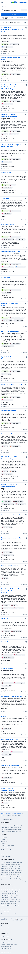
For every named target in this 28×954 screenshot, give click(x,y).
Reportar (24, 53)
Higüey (2, 843)
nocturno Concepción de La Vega (9, 893)
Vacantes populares (6, 911)
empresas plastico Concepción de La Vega (11, 872)
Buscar (14, 14)
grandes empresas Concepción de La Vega (11, 878)
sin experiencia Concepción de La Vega (10, 889)
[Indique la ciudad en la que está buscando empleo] (14, 10)
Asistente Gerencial (7, 224)
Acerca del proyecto (6, 925)
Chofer (3, 716)
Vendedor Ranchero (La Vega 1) (11, 385)
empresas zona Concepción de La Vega (10, 868)
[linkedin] (25, 919)
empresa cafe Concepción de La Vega (10, 874)
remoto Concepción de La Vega (8, 887)
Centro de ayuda (5, 928)
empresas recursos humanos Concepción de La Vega (13, 881)
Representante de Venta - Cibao (11, 515)
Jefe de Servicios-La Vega (10, 331)
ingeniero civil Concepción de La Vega (10, 905)
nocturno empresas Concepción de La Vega (11, 862)
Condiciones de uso (6, 946)
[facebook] (12, 919)
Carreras (3, 930)
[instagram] (16, 919)
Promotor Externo (7, 668)
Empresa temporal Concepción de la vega (11, 831)
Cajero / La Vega (6, 172)
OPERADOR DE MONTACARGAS (11, 696)
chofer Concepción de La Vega (8, 897)
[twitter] (21, 919)
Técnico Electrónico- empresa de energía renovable (12, 145)
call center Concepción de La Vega (9, 895)
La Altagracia (4, 837)
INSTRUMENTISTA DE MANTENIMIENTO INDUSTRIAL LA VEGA (12, 30)
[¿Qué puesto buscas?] (14, 6)
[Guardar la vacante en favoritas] (26, 28)
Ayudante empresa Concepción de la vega (11, 829)
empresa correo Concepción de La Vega (10, 866)
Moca (2, 852)
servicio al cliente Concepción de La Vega (11, 899)
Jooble (9, 952)
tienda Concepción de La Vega (8, 903)
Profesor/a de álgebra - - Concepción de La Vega (9, 115)
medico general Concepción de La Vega (10, 901)
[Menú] (2, 2)
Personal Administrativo (9, 410)
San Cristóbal (4, 839)
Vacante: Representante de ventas (10, 643)
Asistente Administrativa (9, 739)
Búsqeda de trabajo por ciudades (9, 913)
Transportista (5, 198)
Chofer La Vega (6, 277)
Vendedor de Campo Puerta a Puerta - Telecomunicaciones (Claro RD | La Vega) (11, 87)
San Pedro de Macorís (6, 854)
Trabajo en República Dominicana (9, 944)
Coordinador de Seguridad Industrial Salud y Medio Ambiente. (10, 591)
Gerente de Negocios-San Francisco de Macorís (9, 486)
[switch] (25, 22)
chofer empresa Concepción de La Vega (10, 864)
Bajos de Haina (4, 841)
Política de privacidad (6, 948)
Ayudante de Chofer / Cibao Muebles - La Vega (10, 358)
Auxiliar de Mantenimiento (10, 765)
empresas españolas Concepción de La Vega (11, 870)
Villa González (4, 847)
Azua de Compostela (6, 856)
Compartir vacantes (6, 936)
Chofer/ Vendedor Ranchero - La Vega (11, 58)
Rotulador (4, 618)
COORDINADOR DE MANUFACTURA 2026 (8, 789)
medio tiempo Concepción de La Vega (10, 891)
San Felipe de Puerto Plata (7, 845)
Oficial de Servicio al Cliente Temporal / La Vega (10, 458)
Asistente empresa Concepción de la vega (11, 827)
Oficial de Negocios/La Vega (10, 251)
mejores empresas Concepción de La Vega (11, 876)
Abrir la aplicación (23, 2)
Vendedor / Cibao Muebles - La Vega (11, 304)
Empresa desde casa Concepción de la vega (11, 825)
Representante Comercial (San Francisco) (11, 539)
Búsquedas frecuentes (8, 819)
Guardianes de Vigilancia (9, 566)
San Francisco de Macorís (7, 849)
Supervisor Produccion (8, 434)
